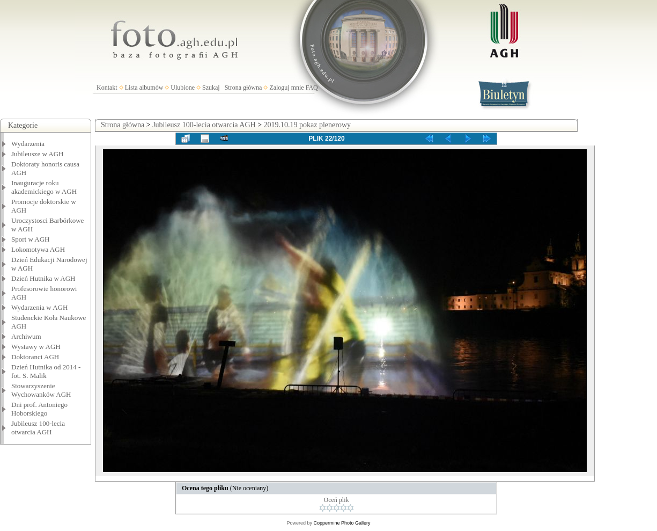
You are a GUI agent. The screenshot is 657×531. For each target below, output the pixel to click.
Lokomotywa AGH (38, 249)
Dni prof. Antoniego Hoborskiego (39, 409)
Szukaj (211, 87)
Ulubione (183, 87)
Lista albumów (144, 87)
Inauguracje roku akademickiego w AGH (44, 187)
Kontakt (107, 87)
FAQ (312, 87)
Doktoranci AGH (35, 357)
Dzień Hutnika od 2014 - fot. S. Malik (45, 371)
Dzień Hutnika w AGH (43, 278)
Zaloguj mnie (286, 87)
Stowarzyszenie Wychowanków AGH (41, 390)
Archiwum (26, 336)
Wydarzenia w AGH (39, 307)
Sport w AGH (30, 239)
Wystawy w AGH (36, 347)
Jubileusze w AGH (37, 154)
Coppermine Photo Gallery (341, 523)
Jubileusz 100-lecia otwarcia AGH (38, 427)
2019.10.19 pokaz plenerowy (307, 125)
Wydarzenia (28, 144)
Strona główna (243, 87)
